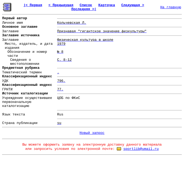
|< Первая (32, 5)
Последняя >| (83, 9)
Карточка (106, 5)
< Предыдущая (61, 5)
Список (86, 5)
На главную (170, 7)
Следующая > (132, 5)
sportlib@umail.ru (141, 149)
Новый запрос (92, 133)
